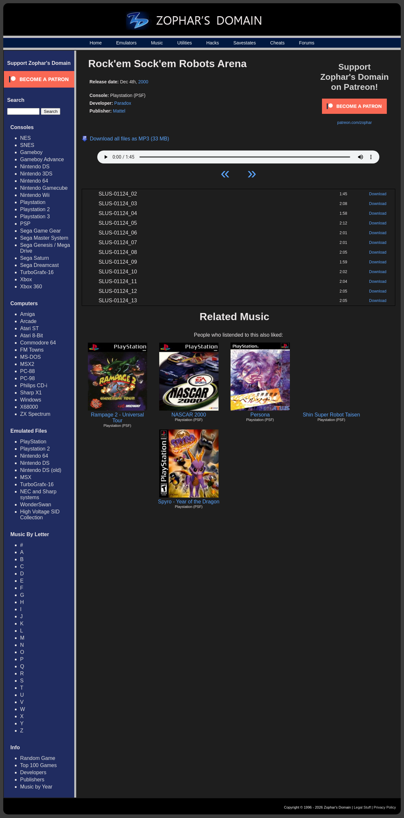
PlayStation (33, 441)
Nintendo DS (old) (40, 470)
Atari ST (29, 328)
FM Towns (32, 350)
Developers (33, 772)
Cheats (277, 42)
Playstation (32, 202)
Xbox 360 (31, 286)
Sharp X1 (31, 392)
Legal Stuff (362, 807)
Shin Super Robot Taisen (331, 414)
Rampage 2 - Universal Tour (117, 417)
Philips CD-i (33, 385)
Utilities (184, 42)
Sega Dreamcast (39, 265)
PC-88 (27, 371)
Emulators (126, 42)
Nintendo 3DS (36, 173)
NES (25, 138)
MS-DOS (30, 357)
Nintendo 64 (34, 181)
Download (377, 194)
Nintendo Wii (35, 195)
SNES (27, 145)
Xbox (26, 279)
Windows (30, 400)
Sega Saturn (34, 258)
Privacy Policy (385, 807)
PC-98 (27, 378)
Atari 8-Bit (31, 335)
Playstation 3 (35, 216)
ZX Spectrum (35, 414)
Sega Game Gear (40, 231)
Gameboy (31, 152)
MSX (25, 477)
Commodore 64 (38, 342)
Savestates (244, 42)
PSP (25, 223)
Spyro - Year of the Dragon (188, 501)
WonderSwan (35, 504)
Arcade (28, 321)
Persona (260, 414)
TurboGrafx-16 (36, 272)
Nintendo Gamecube (44, 188)
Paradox (122, 103)
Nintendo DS (35, 166)
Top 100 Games (38, 765)
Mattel (119, 111)
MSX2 (27, 364)
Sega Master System (44, 238)
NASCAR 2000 (189, 414)
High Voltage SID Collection (40, 514)
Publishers (32, 779)
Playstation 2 (35, 209)
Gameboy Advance (42, 159)
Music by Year (36, 786)
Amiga (27, 314)
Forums (306, 42)
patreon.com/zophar (354, 122)
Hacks (212, 42)
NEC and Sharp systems (38, 494)
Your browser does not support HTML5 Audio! (238, 155)
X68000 (29, 407)
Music (157, 42)
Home (95, 42)
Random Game (37, 758)
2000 (143, 81)
